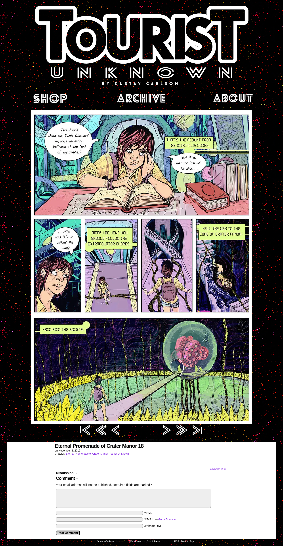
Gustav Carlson (105, 541)
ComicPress (153, 541)
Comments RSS (217, 469)
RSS (176, 541)
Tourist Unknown (141, 45)
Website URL (153, 526)
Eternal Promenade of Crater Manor (87, 453)
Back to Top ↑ (188, 541)
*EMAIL (160, 519)
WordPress (135, 541)
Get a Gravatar (167, 519)
